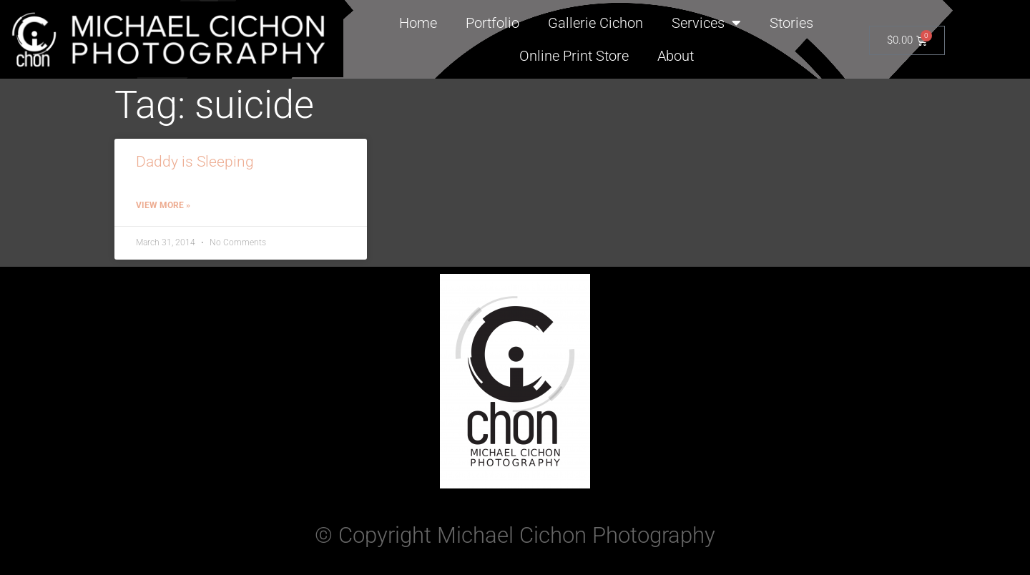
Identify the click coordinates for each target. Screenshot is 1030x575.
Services (706, 23)
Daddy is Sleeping (195, 161)
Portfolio (492, 22)
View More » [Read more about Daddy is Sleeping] (163, 205)
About (675, 55)
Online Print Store (574, 55)
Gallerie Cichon (595, 22)
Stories (791, 22)
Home (418, 22)
